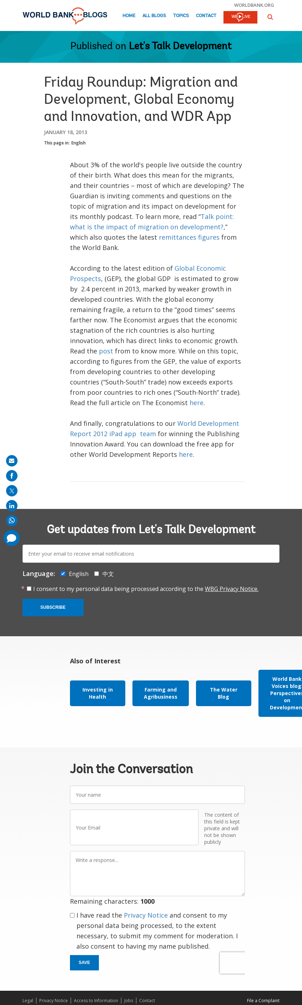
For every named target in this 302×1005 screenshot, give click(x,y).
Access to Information (96, 1001)
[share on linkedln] (11, 505)
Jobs (128, 1001)
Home (128, 16)
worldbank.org (254, 5)
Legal (27, 1001)
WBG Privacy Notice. (231, 589)
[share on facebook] (11, 475)
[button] (270, 17)
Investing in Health (97, 693)
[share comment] (12, 538)
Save (84, 962)
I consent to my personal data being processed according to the (145, 589)
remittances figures (189, 237)
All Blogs (154, 16)
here (196, 402)
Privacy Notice (146, 915)
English (78, 143)
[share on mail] (11, 460)
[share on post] (11, 490)
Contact (206, 16)
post (106, 351)
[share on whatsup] (11, 520)
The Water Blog (223, 693)
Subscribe (53, 607)
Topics (181, 16)
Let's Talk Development (180, 47)
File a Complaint (263, 1001)
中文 (108, 574)
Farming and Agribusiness (160, 693)
